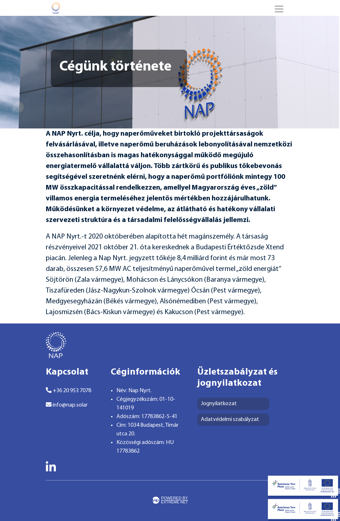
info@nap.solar (67, 405)
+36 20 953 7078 (68, 390)
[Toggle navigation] (279, 9)
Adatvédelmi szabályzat (230, 419)
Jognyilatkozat (219, 404)
